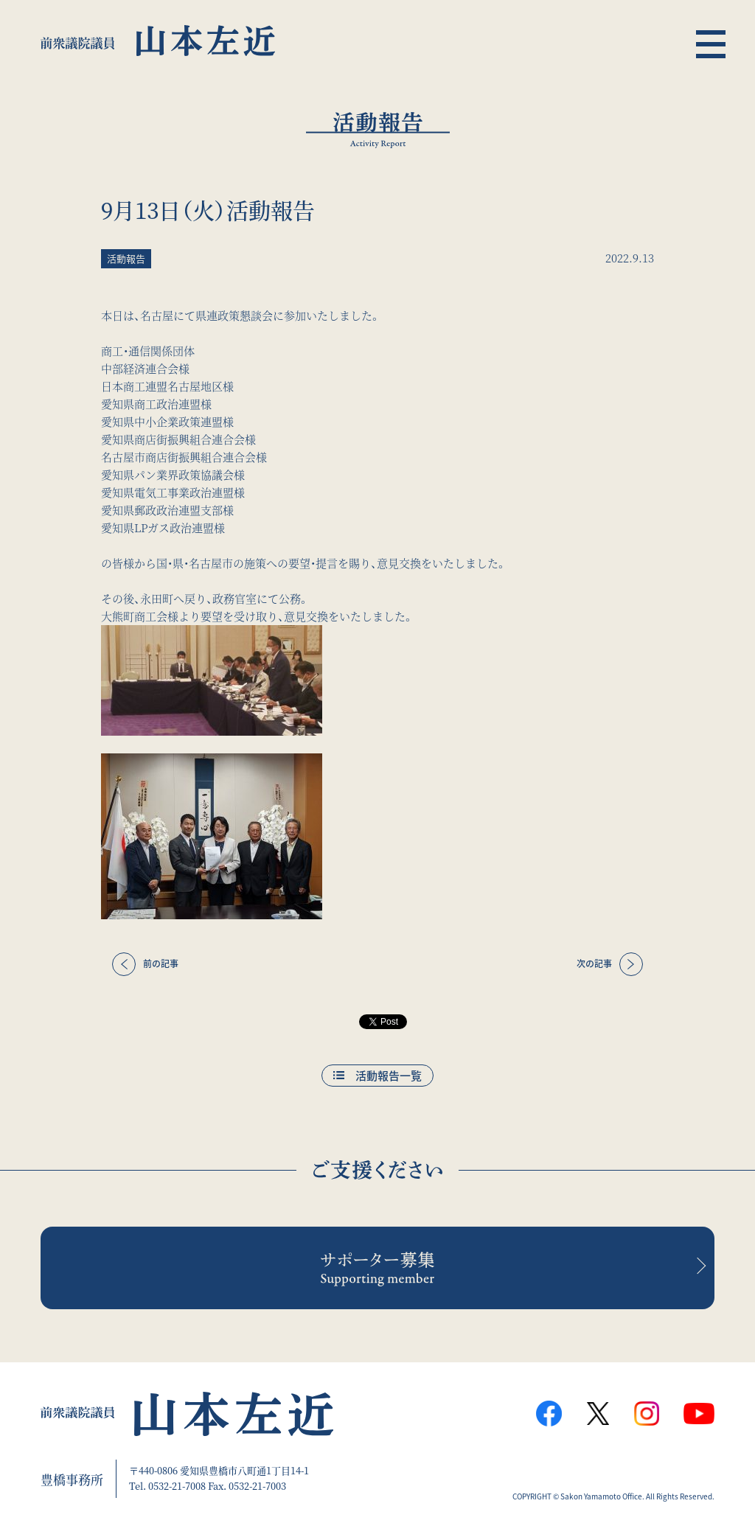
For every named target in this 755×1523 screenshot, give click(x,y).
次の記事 (594, 963)
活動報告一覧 (388, 1075)
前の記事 (160, 963)
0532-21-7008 (177, 1486)
